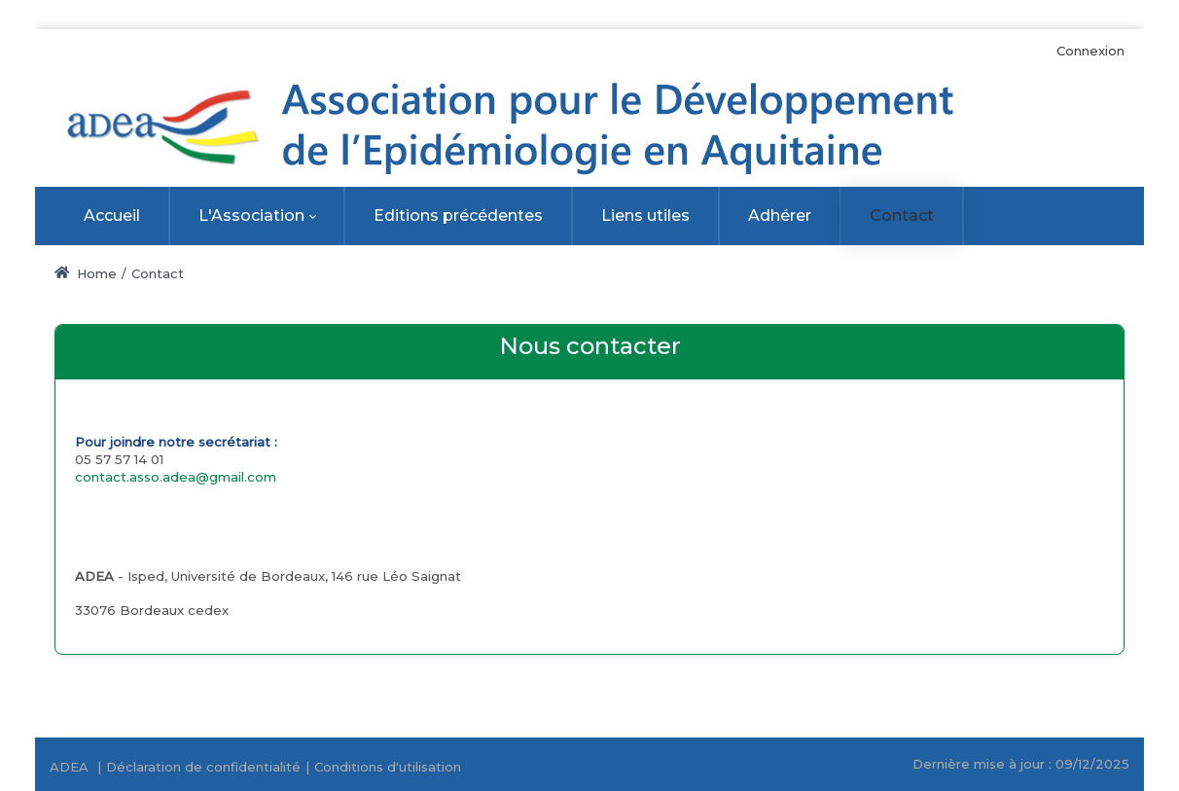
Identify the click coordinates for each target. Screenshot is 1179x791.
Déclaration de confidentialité (203, 766)
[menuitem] (111, 216)
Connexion (1090, 50)
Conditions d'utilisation (387, 766)
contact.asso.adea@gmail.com (175, 477)
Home (85, 274)
